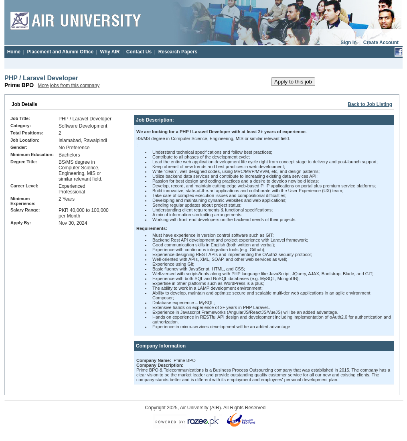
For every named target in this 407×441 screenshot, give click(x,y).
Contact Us (139, 52)
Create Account (381, 42)
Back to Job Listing (370, 104)
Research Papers (177, 52)
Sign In (348, 42)
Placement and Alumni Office (60, 52)
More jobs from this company (68, 85)
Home (13, 52)
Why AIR (110, 52)
